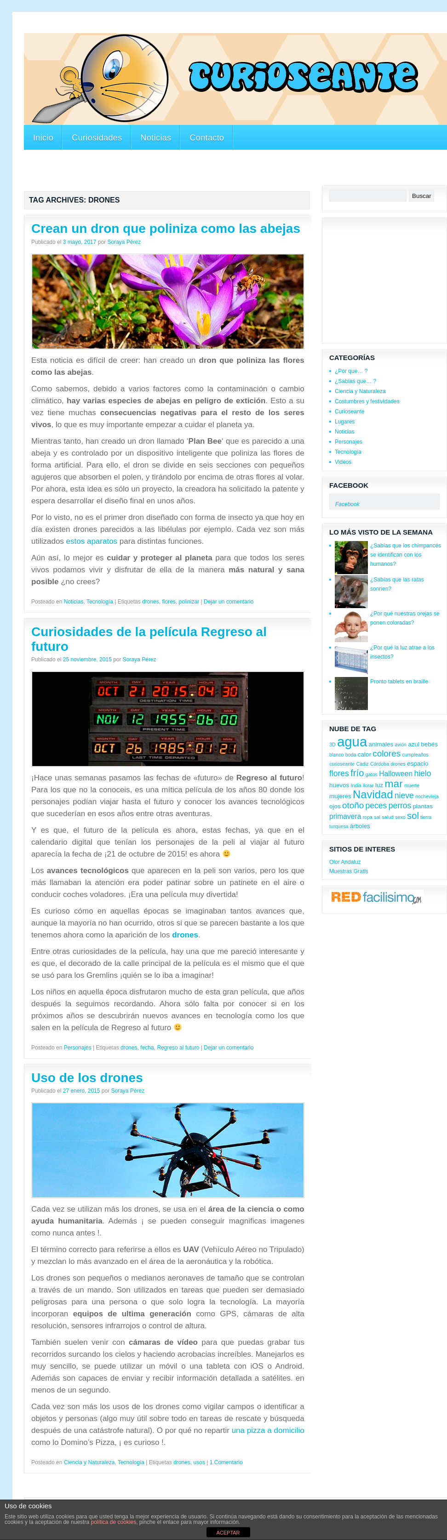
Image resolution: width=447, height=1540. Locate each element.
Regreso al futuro (178, 1047)
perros (400, 805)
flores (169, 601)
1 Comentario (226, 1462)
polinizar (189, 601)
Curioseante (350, 411)
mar (394, 784)
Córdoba (379, 764)
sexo (400, 817)
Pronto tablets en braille (399, 681)
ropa (367, 817)
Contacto (206, 137)
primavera (345, 816)
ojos (335, 806)
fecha (147, 1047)
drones (150, 601)
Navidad (373, 794)
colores (386, 753)
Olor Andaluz (345, 862)
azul (413, 744)
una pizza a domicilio (268, 1430)
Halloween (396, 774)
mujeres (340, 796)
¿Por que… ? (351, 371)
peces (376, 805)
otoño (353, 805)
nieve (404, 795)
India (356, 785)
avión (401, 744)
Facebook (348, 485)
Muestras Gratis (348, 871)
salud (387, 817)
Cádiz (362, 764)
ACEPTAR (228, 1532)
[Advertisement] (236, 169)
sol (413, 816)
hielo (422, 773)
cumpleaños (415, 754)
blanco (336, 754)
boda (350, 754)
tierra (425, 817)
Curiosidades (97, 137)
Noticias (156, 137)
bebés (429, 744)
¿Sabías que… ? (355, 381)
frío (357, 773)
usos (199, 1462)
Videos (343, 462)
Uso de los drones (87, 1078)
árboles (360, 826)
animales (381, 744)
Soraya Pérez (124, 242)
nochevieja (427, 796)
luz (379, 785)
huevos (339, 785)
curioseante (342, 764)
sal (377, 817)
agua (352, 741)
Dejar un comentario (228, 601)
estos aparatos (92, 541)
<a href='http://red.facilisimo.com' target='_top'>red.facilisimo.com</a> (376, 898)
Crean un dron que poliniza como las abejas (165, 228)
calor (364, 754)
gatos (372, 774)
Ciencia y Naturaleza (89, 1462)
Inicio (43, 137)
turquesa (338, 826)
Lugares (345, 421)
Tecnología (99, 601)
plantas (423, 806)
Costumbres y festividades (367, 401)
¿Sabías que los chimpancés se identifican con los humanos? (405, 554)
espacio (417, 763)
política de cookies (113, 1522)
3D (332, 744)
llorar (368, 785)
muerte (411, 785)
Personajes (78, 1047)
